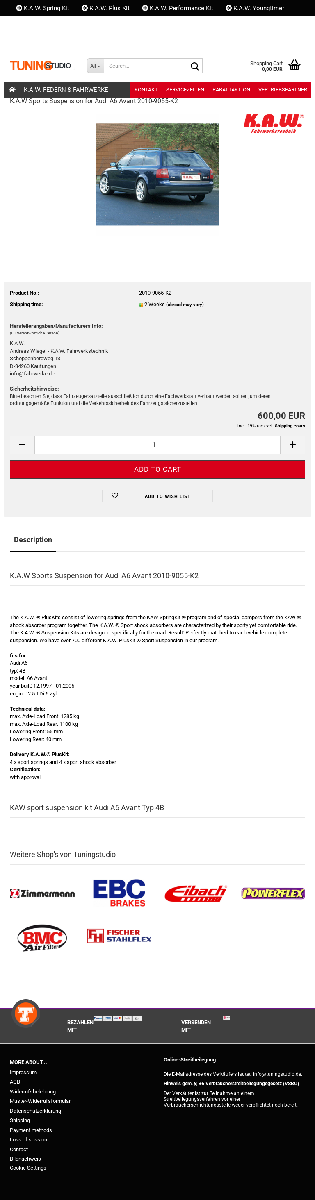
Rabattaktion (231, 89)
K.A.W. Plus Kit (106, 8)
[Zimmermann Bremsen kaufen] (42, 893)
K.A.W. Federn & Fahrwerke (66, 89)
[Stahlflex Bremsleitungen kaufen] (119, 938)
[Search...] (95, 65)
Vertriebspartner (282, 89)
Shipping (20, 1120)
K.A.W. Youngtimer (255, 8)
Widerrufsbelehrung (33, 1092)
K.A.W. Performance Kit (177, 8)
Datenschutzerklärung (35, 1111)
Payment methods (31, 1130)
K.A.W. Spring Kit (42, 8)
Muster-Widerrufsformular (40, 1101)
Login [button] (56, 41)
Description (33, 539)
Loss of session (28, 1139)
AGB (15, 1082)
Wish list (97, 41)
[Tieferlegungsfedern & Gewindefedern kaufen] (196, 893)
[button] (24, 41)
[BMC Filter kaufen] (42, 938)
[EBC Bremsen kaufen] (119, 893)
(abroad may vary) (185, 304)
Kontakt (30, 24)
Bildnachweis (25, 1159)
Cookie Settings (28, 1168)
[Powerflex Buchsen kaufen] (273, 893)
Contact (19, 1149)
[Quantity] (157, 445)
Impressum (23, 1072)
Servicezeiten (185, 89)
